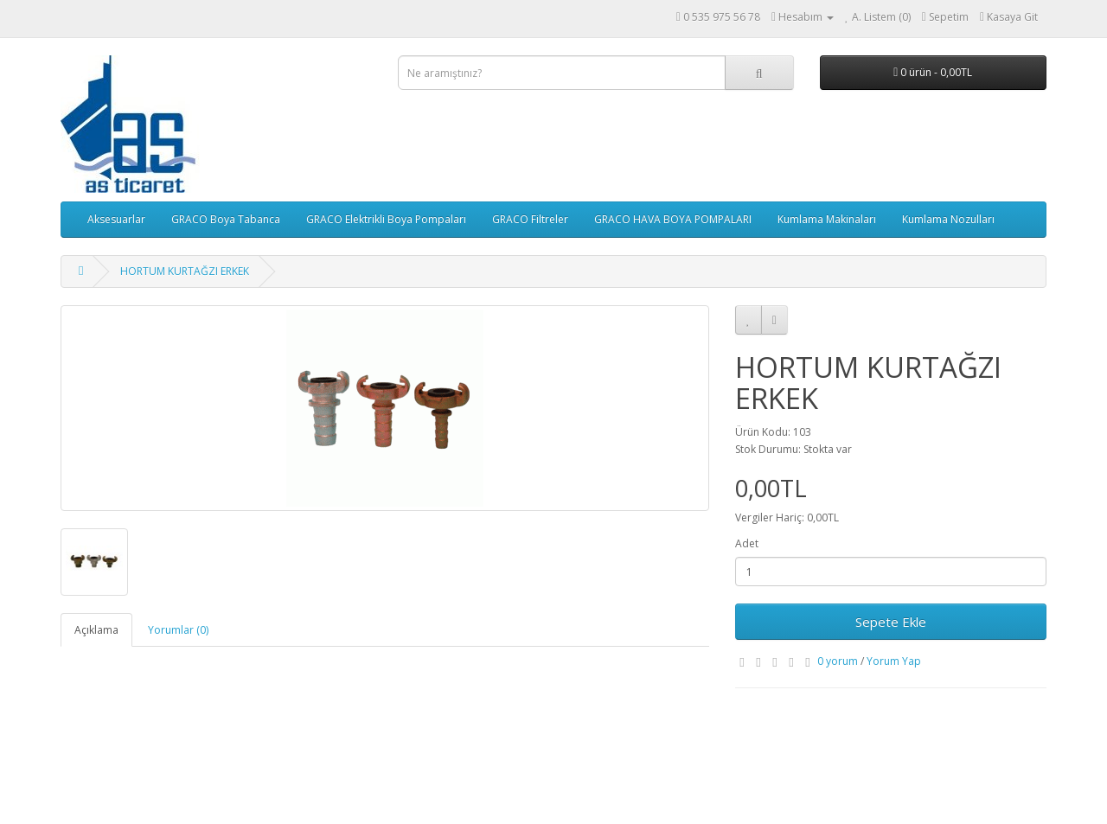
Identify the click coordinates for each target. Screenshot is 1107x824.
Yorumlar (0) (178, 630)
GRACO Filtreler (530, 219)
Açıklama (96, 630)
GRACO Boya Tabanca (225, 219)
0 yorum (837, 661)
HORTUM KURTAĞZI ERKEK (184, 271)
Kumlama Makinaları (826, 219)
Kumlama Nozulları (948, 219)
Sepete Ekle (890, 621)
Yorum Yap (894, 661)
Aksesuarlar (116, 219)
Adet (746, 543)
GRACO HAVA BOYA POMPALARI (673, 219)
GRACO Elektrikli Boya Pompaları (386, 219)
